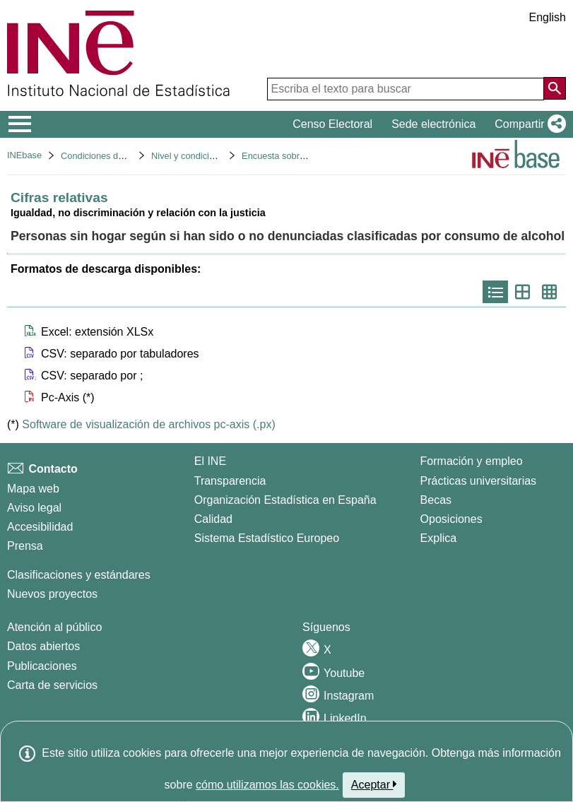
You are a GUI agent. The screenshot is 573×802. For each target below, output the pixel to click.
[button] (527, 124)
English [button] (547, 17)
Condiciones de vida (101, 156)
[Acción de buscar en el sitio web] (554, 88)
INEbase (24, 155)
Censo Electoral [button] (332, 124)
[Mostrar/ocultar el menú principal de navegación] (20, 124)
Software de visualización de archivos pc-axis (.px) (148, 424)
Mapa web (33, 489)
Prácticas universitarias (478, 481)
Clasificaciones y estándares (78, 575)
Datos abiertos (43, 646)
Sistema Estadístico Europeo (266, 538)
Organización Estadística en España (285, 500)
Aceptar (374, 784)
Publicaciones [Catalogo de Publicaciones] (42, 666)
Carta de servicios (52, 685)
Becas (435, 500)
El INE (210, 461)
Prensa (25, 546)
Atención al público (54, 627)
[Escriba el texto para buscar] (405, 89)
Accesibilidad (40, 527)
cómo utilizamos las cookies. (267, 785)
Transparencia (230, 481)
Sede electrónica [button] (433, 124)
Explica (438, 538)
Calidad (213, 519)
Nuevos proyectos (52, 594)
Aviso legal (34, 508)
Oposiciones (451, 519)
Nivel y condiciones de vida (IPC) (217, 156)
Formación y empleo (471, 461)
